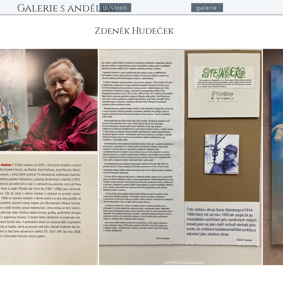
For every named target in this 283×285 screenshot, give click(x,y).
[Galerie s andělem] (66, 8)
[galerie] (207, 7)
